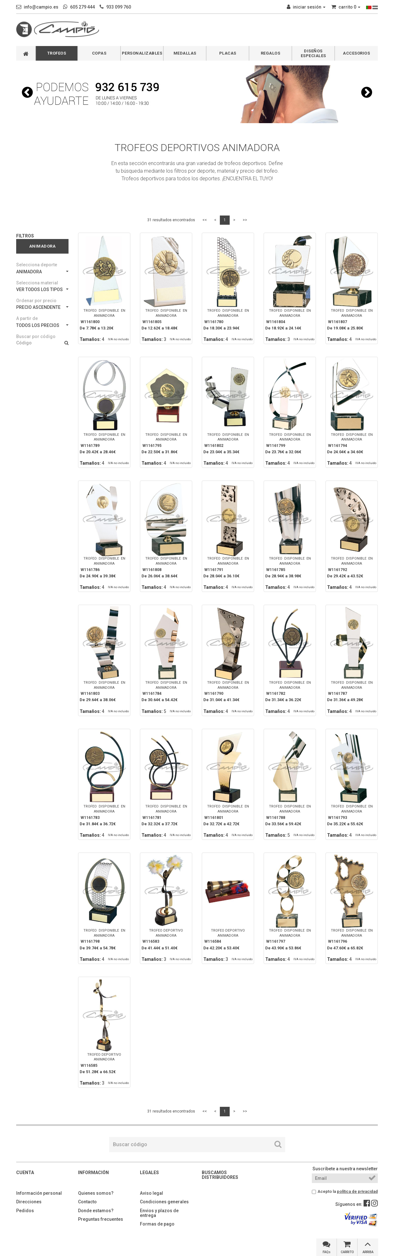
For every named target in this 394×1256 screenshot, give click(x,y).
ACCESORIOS (356, 53)
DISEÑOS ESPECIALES (313, 53)
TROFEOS (56, 53)
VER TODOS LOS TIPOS (42, 289)
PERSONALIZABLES (142, 53)
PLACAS (227, 53)
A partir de (27, 318)
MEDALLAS (185, 53)
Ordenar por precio (36, 300)
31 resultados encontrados (171, 220)
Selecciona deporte (36, 264)
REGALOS (270, 53)
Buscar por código (36, 336)
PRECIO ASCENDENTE (42, 307)
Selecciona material (37, 282)
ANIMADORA (42, 271)
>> (245, 220)
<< (204, 220)
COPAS (99, 53)
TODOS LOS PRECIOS (42, 325)
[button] (27, 92)
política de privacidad (357, 1191)
